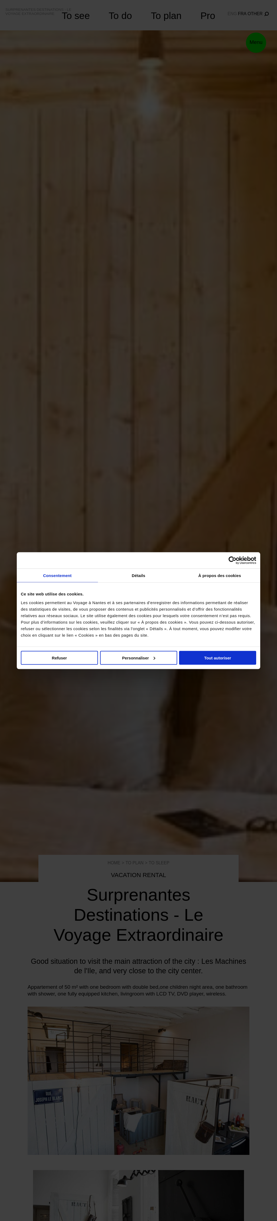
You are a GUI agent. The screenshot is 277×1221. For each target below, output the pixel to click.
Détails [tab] (138, 575)
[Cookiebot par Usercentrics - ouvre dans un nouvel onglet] (232, 560)
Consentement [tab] (57, 575)
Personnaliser (138, 657)
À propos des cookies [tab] (219, 575)
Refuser (59, 657)
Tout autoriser (217, 657)
